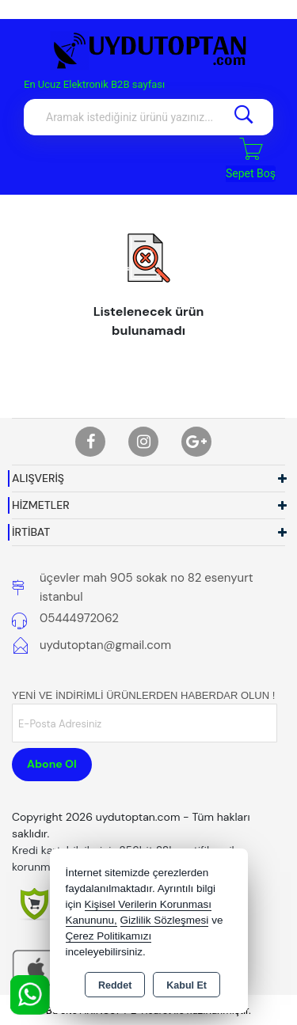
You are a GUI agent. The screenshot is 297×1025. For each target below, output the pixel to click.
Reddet (114, 985)
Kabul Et (186, 985)
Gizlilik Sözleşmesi (164, 920)
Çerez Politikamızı (109, 936)
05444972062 (79, 618)
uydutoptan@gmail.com (105, 645)
